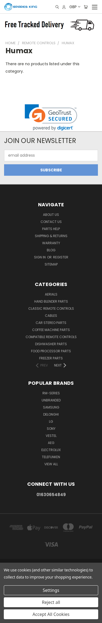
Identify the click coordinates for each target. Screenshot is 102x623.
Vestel (51, 435)
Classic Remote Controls (51, 308)
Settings (51, 590)
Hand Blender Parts (51, 301)
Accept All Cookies (51, 614)
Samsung (51, 407)
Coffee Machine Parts (51, 329)
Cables (51, 315)
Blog (51, 250)
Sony (51, 428)
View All (51, 464)
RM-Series (51, 393)
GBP (74, 7)
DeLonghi (51, 414)
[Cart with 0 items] (85, 7)
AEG (51, 442)
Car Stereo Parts (51, 322)
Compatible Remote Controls (51, 337)
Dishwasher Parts (51, 344)
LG (51, 421)
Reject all (51, 602)
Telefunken (51, 457)
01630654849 (51, 494)
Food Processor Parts (51, 351)
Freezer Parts (51, 358)
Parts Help (51, 228)
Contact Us (51, 221)
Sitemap (51, 264)
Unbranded (51, 400)
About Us (51, 214)
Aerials (51, 294)
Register (60, 257)
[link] (51, 117)
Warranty (51, 243)
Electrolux (51, 450)
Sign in (40, 257)
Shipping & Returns (51, 236)
